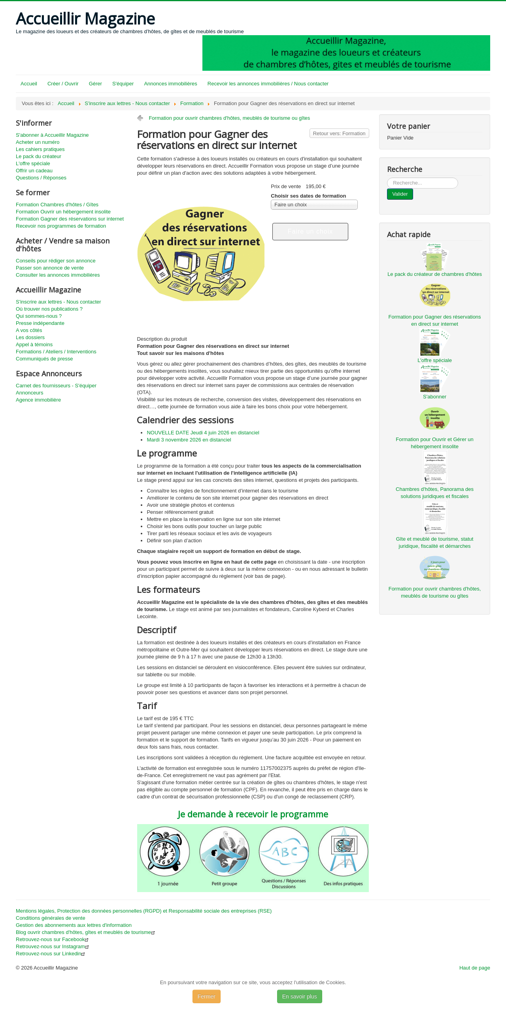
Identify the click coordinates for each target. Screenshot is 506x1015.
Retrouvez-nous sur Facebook (52, 939)
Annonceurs (29, 393)
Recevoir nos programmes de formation (61, 226)
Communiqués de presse (44, 359)
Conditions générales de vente (50, 918)
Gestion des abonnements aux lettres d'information (74, 925)
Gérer (95, 84)
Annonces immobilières (170, 84)
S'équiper (123, 84)
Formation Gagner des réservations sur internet (70, 219)
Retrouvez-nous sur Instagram (52, 946)
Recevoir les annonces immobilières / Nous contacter (268, 84)
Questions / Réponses (41, 178)
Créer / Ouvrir (63, 84)
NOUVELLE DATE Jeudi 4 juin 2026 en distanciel (203, 433)
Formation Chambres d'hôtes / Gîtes (57, 205)
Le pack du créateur (38, 156)
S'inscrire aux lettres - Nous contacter (58, 302)
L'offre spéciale (33, 163)
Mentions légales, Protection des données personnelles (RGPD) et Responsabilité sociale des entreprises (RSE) (144, 911)
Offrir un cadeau (34, 171)
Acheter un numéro (38, 142)
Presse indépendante (40, 323)
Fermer (206, 996)
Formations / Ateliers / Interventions (56, 352)
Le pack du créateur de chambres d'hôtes (434, 274)
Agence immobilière (38, 400)
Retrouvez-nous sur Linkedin (50, 954)
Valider (400, 194)
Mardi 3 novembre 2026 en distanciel (189, 440)
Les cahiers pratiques (40, 149)
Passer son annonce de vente (50, 268)
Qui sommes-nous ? (39, 316)
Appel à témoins (34, 344)
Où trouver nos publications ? (49, 309)
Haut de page (474, 968)
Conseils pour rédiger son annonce (56, 261)
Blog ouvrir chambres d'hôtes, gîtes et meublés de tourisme (85, 932)
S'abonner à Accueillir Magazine (52, 135)
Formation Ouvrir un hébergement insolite (63, 212)
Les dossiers (30, 337)
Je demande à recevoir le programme (253, 814)
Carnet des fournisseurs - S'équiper (56, 386)
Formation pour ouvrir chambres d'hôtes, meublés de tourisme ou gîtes (229, 118)
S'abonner (434, 397)
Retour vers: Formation (339, 133)
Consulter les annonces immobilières (58, 275)
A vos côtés (29, 330)
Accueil (29, 84)
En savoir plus (299, 996)
